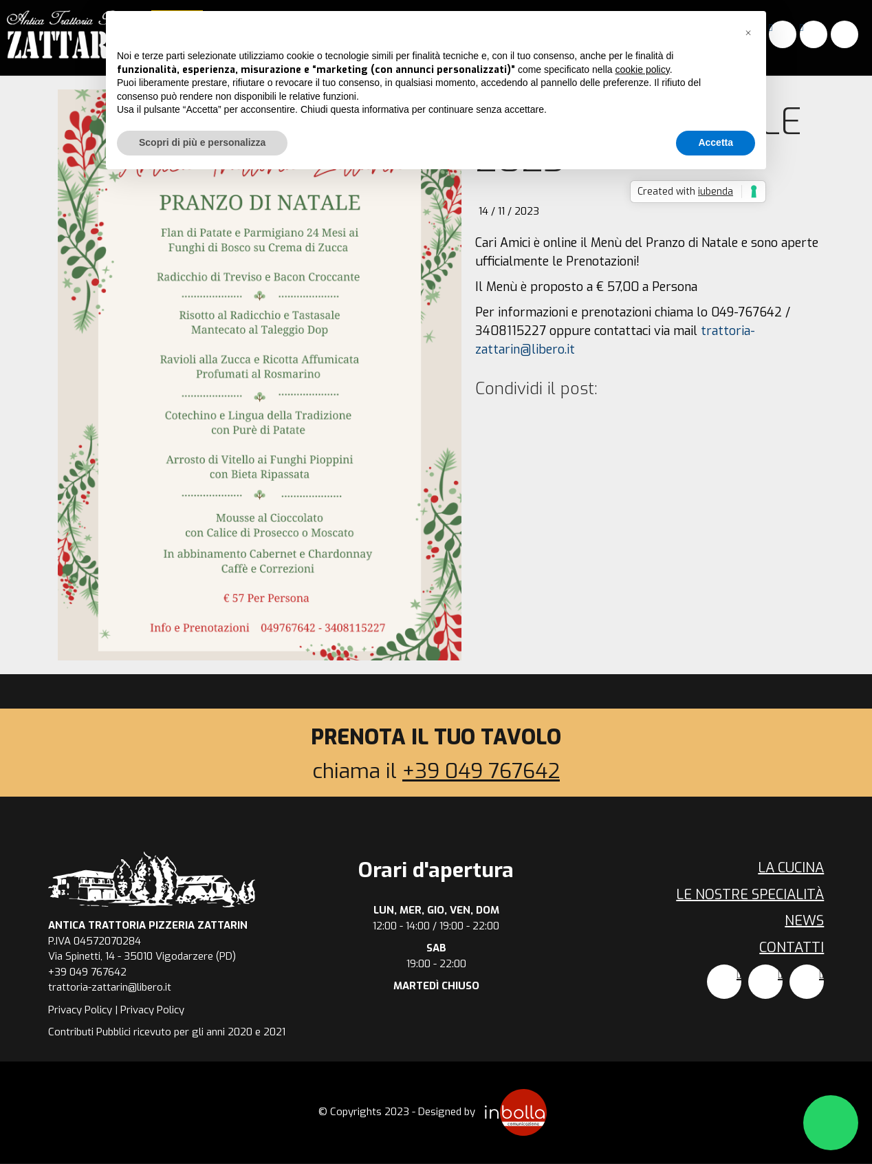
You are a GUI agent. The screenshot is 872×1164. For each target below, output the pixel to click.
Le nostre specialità (750, 894)
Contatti (791, 947)
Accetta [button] (715, 142)
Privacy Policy (80, 1010)
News (804, 921)
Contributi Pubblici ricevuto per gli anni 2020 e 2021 (166, 1032)
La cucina (791, 868)
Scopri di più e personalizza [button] (202, 142)
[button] (748, 33)
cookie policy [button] (642, 69)
